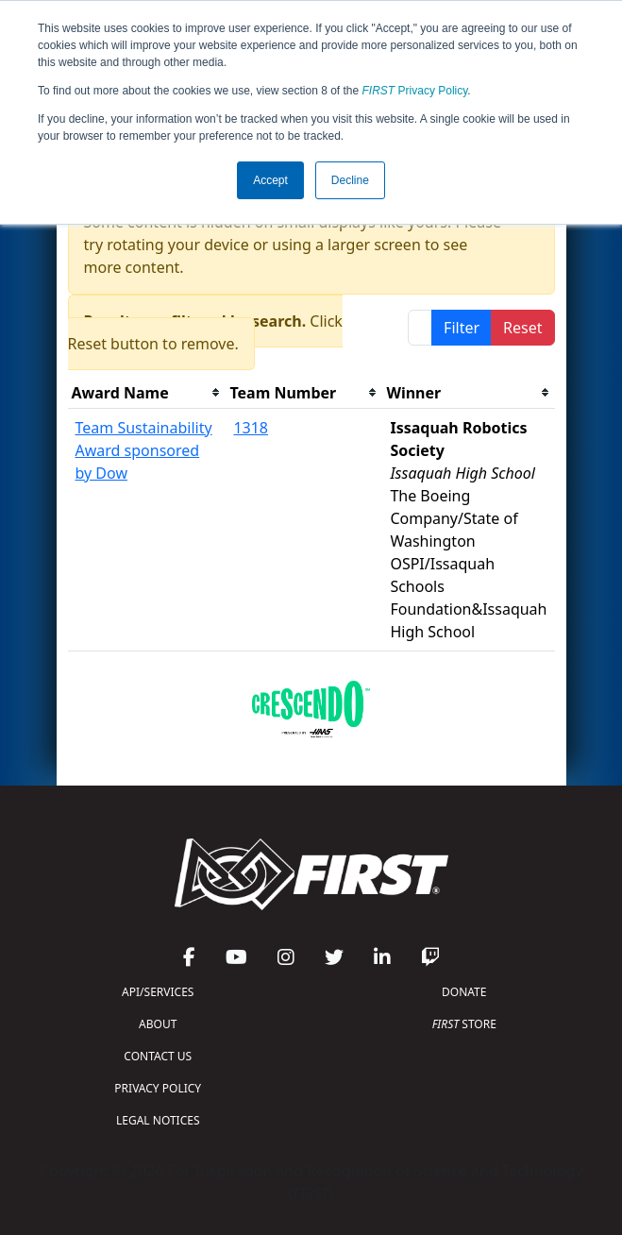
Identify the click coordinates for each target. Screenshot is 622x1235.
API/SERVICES (157, 992)
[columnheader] (147, 393)
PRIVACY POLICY (157, 1088)
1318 (250, 427)
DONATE (464, 992)
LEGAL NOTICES (158, 1120)
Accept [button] (270, 180)
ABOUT (158, 1024)
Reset (522, 327)
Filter (461, 327)
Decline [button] (350, 180)
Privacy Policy (415, 90)
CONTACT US (158, 1056)
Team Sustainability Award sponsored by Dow (144, 450)
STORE (464, 1024)
